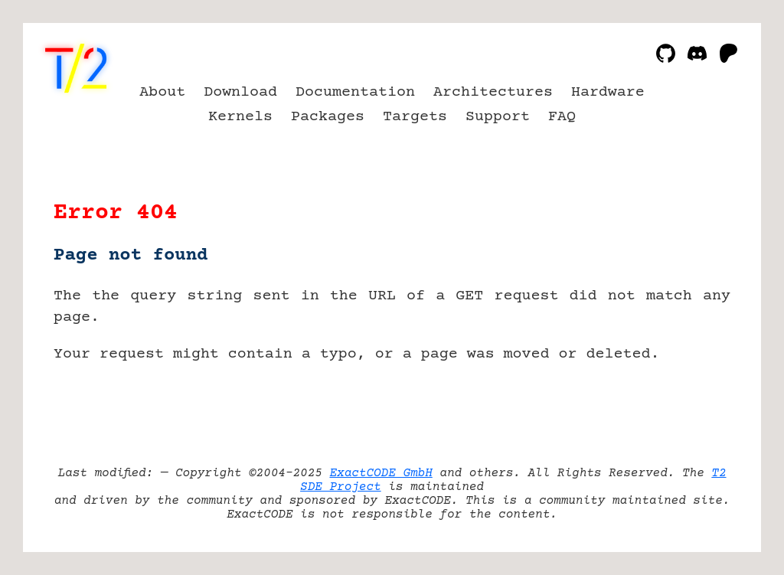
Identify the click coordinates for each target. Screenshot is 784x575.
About (162, 92)
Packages (327, 117)
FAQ (562, 117)
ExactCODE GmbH (380, 473)
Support (498, 117)
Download (240, 92)
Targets (415, 117)
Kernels (240, 117)
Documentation (355, 92)
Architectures (493, 92)
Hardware (608, 92)
